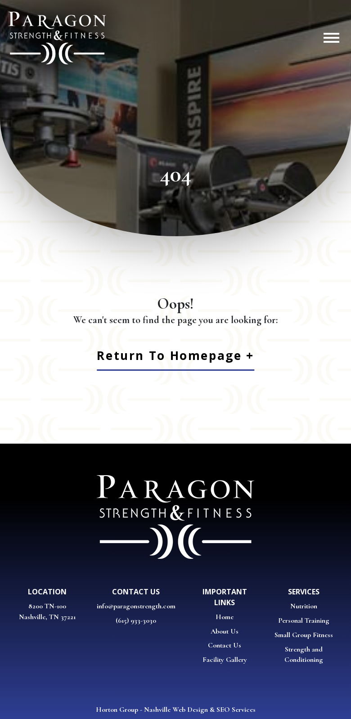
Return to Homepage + (175, 355)
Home (225, 616)
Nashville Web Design (176, 709)
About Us (224, 631)
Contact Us (224, 645)
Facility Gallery (224, 659)
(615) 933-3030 (136, 620)
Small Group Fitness (303, 634)
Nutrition (303, 606)
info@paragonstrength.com (136, 606)
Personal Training (303, 620)
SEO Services (236, 709)
